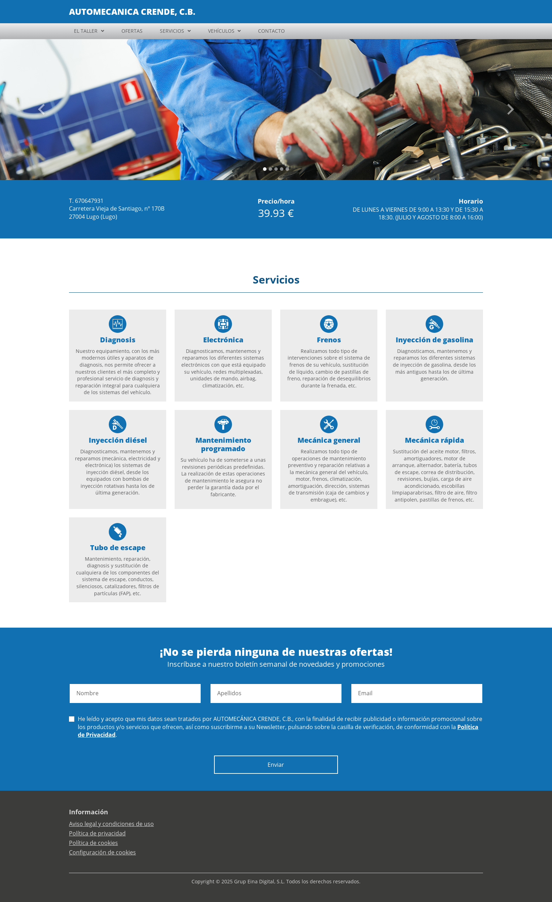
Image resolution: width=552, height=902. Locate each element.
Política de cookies (93, 843)
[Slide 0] (264, 169)
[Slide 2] (276, 169)
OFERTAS (132, 30)
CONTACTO (271, 30)
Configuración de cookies (102, 852)
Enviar (276, 765)
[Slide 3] (281, 169)
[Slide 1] (270, 169)
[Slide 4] (287, 169)
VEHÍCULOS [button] (221, 30)
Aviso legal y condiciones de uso (111, 824)
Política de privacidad (97, 833)
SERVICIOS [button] (172, 30)
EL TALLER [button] (86, 30)
